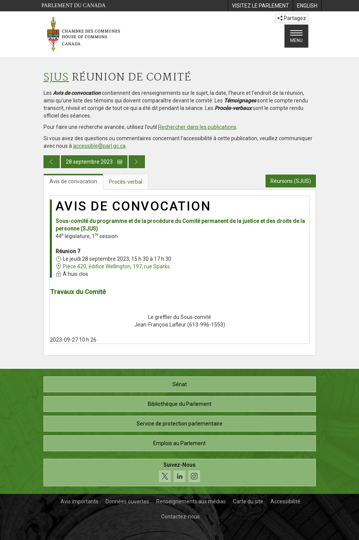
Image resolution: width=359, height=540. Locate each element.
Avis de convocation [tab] (73, 181)
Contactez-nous (180, 517)
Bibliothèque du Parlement (179, 404)
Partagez (291, 18)
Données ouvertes (127, 501)
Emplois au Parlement (179, 443)
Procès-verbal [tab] (125, 182)
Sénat (180, 384)
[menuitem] (260, 5)
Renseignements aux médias (191, 501)
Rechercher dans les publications (197, 127)
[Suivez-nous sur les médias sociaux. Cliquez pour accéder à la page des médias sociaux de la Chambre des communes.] (180, 472)
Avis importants (79, 501)
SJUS (56, 77)
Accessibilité (285, 501)
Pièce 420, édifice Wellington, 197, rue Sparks (116, 266)
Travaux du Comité (78, 292)
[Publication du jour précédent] (52, 161)
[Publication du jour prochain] (137, 161)
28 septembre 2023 (94, 162)
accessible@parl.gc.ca (99, 146)
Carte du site (248, 501)
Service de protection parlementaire (179, 424)
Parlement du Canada (74, 5)
